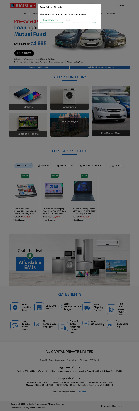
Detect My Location (51, 20)
